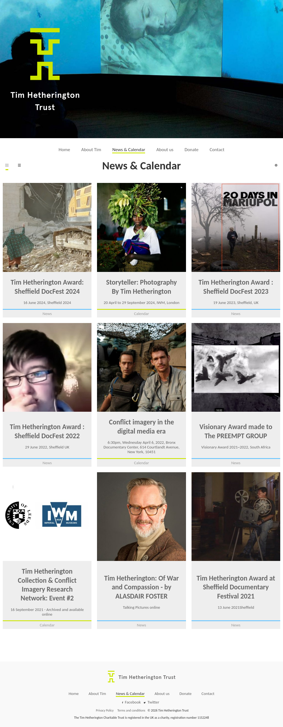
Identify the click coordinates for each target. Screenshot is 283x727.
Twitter (153, 702)
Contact (217, 150)
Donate (191, 150)
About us (165, 150)
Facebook (133, 702)
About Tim (91, 150)
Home (64, 150)
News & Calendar (128, 150)
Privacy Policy (105, 710)
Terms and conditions (131, 710)
